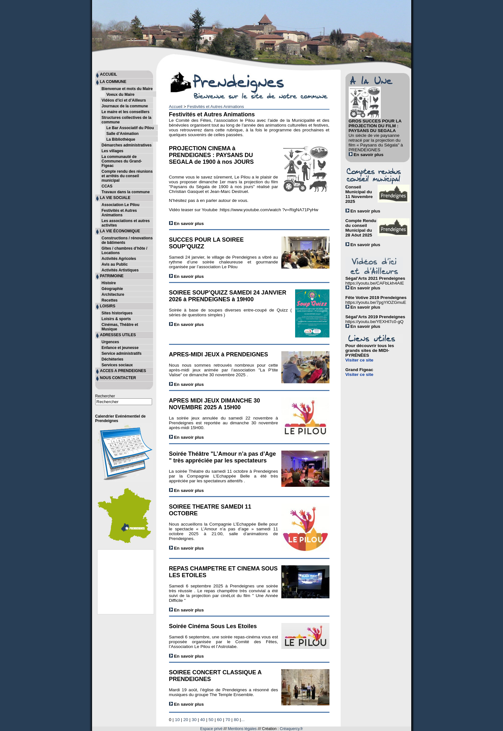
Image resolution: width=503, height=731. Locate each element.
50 (211, 719)
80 (236, 719)
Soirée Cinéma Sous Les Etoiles (213, 626)
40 (202, 719)
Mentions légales (242, 729)
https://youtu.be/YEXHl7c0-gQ (374, 321)
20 (185, 719)
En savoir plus (186, 223)
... (242, 719)
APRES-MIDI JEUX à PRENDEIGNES (218, 354)
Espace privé (211, 729)
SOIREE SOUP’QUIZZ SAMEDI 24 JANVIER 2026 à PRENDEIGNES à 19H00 (227, 296)
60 (219, 719)
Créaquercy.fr (291, 729)
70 (227, 719)
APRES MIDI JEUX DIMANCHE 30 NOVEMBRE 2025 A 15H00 (214, 404)
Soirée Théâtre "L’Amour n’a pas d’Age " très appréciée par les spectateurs (222, 457)
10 (177, 719)
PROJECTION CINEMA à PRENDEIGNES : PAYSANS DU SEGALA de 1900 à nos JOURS (211, 155)
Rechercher (105, 396)
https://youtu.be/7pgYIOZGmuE (375, 302)
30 (194, 719)
